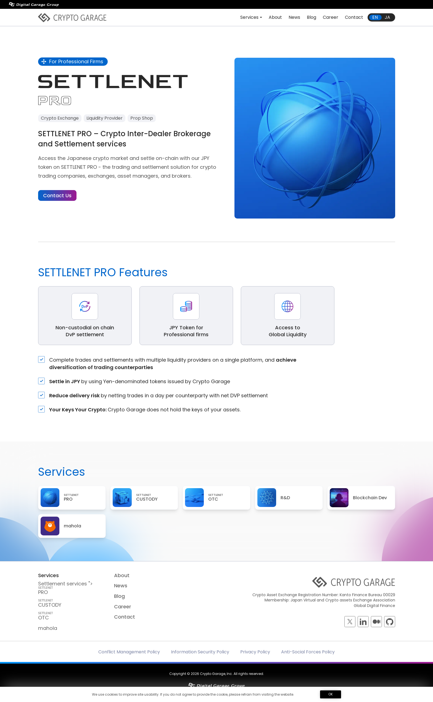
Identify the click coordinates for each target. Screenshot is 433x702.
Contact (354, 17)
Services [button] (249, 17)
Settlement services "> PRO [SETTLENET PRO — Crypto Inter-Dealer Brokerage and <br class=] (72, 587)
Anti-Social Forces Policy (308, 652)
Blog (311, 17)
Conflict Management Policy (129, 652)
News (294, 17)
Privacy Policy (255, 652)
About (275, 17)
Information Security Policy (200, 652)
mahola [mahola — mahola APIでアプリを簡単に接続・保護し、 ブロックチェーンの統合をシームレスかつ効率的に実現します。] (47, 628)
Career (330, 17)
